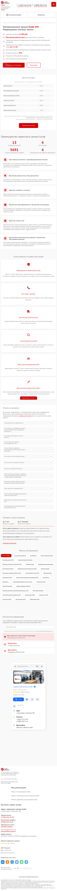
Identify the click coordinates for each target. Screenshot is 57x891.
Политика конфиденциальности (28, 877)
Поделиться (2, 862)
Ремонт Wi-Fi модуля (9, 100)
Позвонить (41, 15)
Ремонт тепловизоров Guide (20, 792)
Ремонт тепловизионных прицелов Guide (25, 796)
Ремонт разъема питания (10, 110)
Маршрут (18, 699)
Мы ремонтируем (13, 15)
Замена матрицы (8, 85)
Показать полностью (9, 543)
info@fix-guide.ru (7, 826)
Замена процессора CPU (10, 105)
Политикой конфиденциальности (44, 631)
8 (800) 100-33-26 (7, 822)
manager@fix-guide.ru (8, 831)
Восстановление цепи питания (11, 90)
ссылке (9, 783)
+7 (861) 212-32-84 (24, 5)
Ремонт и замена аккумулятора (11, 95)
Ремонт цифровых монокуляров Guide (24, 799)
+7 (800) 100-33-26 (40, 5)
